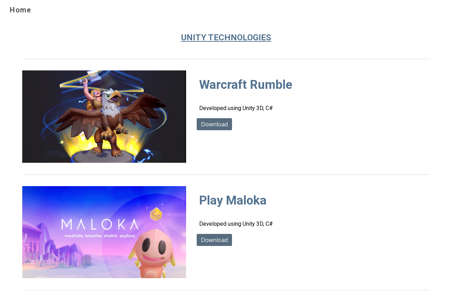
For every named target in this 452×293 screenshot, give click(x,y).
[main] (226, 37)
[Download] (214, 124)
